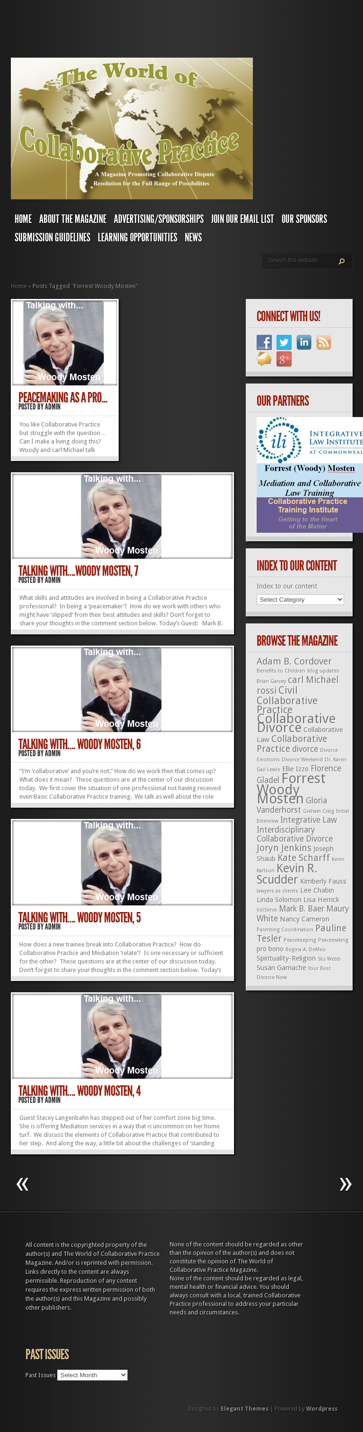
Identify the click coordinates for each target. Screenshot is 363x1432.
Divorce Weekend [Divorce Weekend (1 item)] (302, 760)
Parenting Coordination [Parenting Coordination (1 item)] (285, 930)
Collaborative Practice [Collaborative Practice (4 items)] (292, 743)
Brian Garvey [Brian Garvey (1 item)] (271, 681)
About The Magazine (72, 219)
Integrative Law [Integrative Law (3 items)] (308, 820)
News (193, 237)
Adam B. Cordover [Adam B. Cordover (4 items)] (294, 661)
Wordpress (321, 1409)
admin (52, 406)
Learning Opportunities (137, 237)
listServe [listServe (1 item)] (267, 910)
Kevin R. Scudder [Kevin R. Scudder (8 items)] (287, 873)
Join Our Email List (242, 219)
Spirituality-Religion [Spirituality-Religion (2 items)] (286, 958)
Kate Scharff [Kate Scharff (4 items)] (303, 857)
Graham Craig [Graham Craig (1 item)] (318, 811)
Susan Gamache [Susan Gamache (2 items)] (281, 967)
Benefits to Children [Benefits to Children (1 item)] (281, 671)
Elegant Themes (244, 1409)
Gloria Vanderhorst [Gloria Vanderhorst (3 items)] (292, 805)
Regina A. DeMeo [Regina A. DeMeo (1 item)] (305, 949)
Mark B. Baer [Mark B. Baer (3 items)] (301, 908)
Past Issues (41, 1375)
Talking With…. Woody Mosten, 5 (79, 917)
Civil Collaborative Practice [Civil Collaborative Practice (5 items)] (287, 700)
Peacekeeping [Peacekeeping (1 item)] (300, 940)
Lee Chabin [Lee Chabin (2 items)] (317, 890)
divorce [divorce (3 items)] (305, 749)
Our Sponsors (304, 219)
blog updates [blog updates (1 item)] (323, 671)
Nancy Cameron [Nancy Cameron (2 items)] (304, 919)
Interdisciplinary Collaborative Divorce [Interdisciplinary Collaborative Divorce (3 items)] (295, 834)
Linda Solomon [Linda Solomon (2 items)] (279, 899)
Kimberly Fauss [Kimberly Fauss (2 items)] (323, 881)
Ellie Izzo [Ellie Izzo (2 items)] (295, 769)
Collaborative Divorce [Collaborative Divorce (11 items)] (296, 723)
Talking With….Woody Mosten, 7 (78, 571)
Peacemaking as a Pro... (62, 397)
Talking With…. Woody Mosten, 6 (79, 744)
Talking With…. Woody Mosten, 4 (79, 1091)
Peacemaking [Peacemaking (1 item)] (333, 940)
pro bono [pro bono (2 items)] (270, 949)
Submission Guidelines (52, 237)
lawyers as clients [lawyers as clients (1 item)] (277, 891)
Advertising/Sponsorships (159, 219)
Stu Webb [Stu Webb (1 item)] (329, 959)
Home (23, 219)
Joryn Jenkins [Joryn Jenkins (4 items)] (284, 848)
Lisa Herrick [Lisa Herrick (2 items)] (321, 899)
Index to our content (287, 586)
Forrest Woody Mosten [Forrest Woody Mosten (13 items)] (291, 788)
